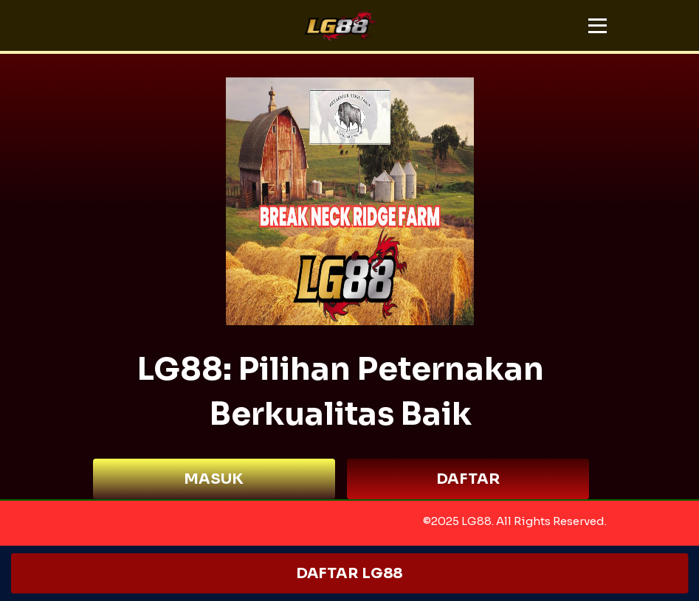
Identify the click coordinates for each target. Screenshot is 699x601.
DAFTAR (468, 479)
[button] (597, 25)
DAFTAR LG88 (349, 573)
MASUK (214, 479)
